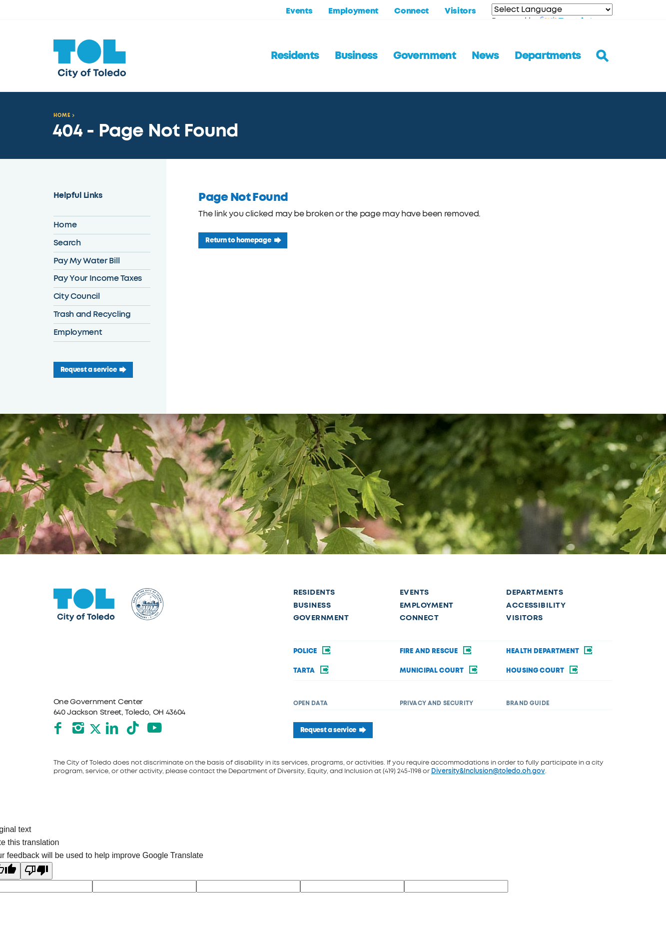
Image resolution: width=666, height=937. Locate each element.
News (485, 55)
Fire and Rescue (436, 651)
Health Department (550, 651)
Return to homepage (238, 240)
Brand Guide (528, 703)
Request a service (88, 369)
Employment (353, 10)
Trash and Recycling (92, 314)
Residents (295, 55)
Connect (411, 10)
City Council (76, 296)
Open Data (310, 703)
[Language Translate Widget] (552, 9)
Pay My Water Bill (86, 260)
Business (356, 55)
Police (312, 651)
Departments (548, 55)
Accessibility (536, 605)
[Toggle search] (603, 56)
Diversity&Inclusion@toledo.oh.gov (488, 771)
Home (62, 115)
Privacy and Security (436, 703)
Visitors (460, 10)
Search (67, 242)
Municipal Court (439, 670)
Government (424, 55)
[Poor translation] (36, 870)
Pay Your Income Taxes (97, 278)
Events (299, 10)
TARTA (311, 670)
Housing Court (542, 670)
